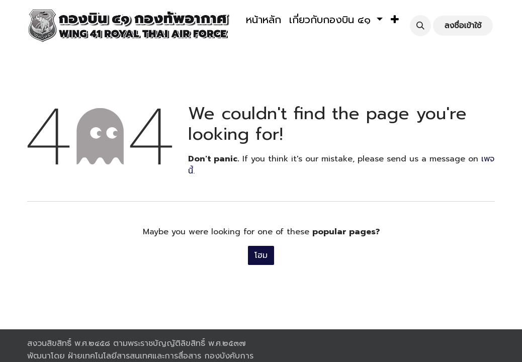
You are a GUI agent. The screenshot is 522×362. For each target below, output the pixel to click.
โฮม (261, 255)
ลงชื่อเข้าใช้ (463, 26)
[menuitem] (263, 19)
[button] (395, 19)
